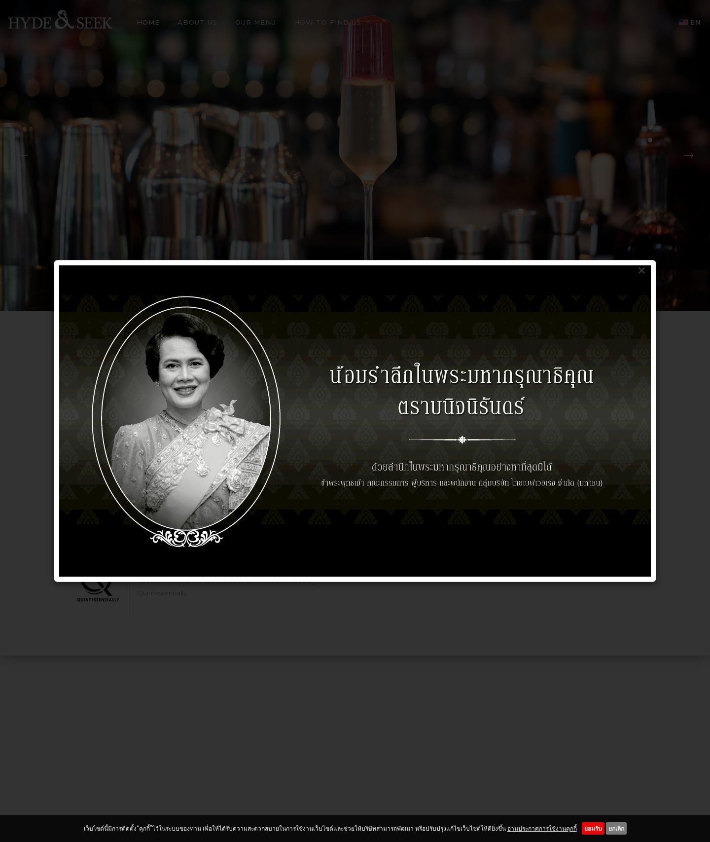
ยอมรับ (593, 828)
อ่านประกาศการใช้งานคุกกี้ (542, 828)
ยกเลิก (616, 828)
